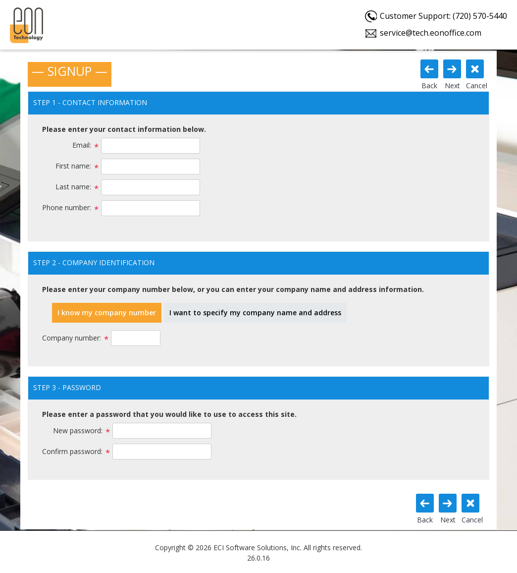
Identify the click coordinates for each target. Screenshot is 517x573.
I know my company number (106, 312)
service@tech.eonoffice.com (430, 32)
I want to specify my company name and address (255, 312)
